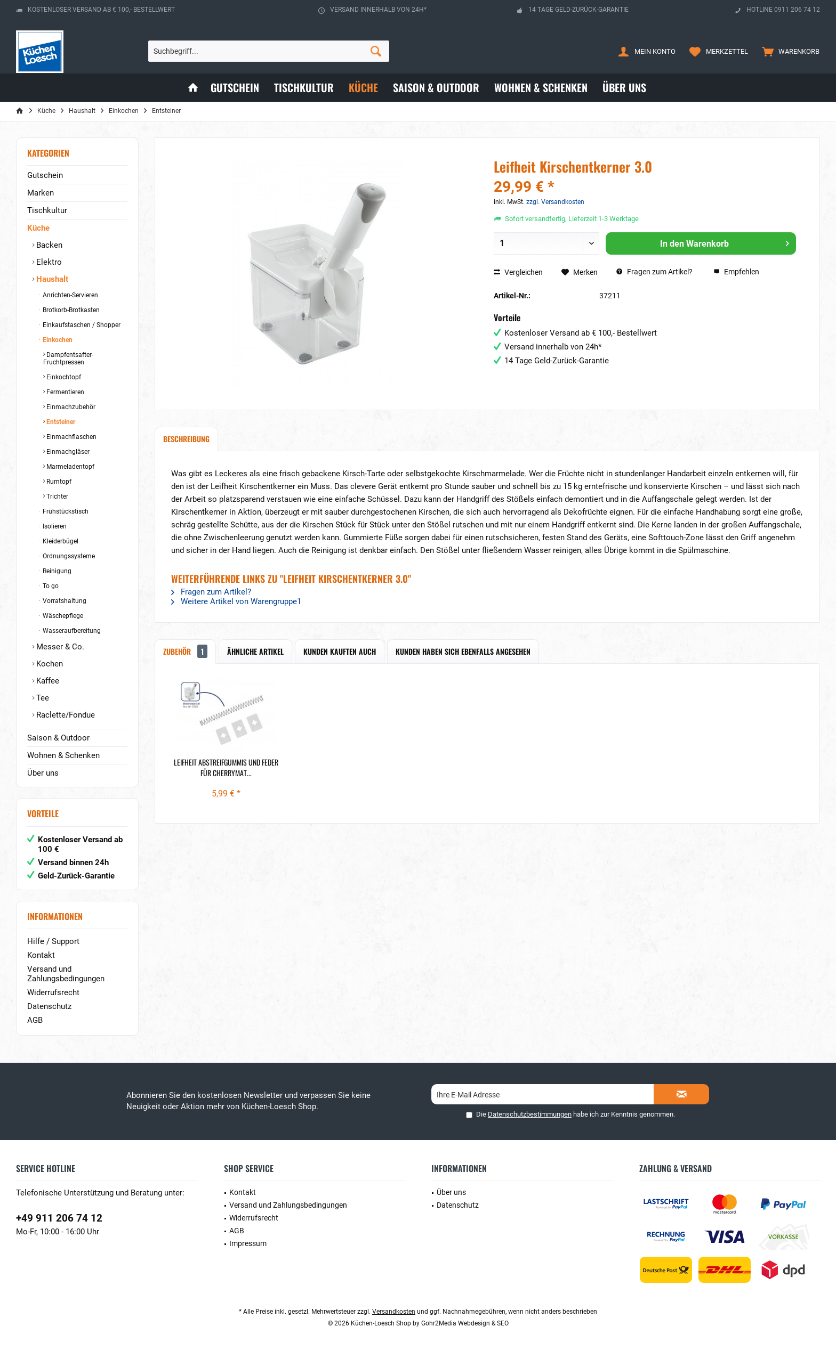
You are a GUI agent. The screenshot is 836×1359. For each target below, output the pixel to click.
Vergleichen (518, 272)
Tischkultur (47, 210)
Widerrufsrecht (53, 992)
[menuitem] (788, 51)
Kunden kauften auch (339, 651)
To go (50, 586)
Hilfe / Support (53, 941)
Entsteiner (60, 422)
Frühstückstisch (65, 511)
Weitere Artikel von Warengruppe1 (236, 601)
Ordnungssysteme (68, 556)
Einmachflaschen (71, 437)
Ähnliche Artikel (255, 651)
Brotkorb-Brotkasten (70, 310)
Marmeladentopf (69, 466)
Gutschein (45, 175)
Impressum (248, 1243)
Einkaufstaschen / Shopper (80, 325)
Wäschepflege (62, 616)
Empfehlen (736, 271)
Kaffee (46, 681)
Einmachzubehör (70, 407)
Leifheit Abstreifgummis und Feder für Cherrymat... (226, 767)
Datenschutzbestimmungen (530, 1114)
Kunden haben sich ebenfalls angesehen (463, 651)
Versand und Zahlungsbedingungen (65, 973)
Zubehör (185, 651)
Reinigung (56, 571)
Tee (41, 698)
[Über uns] (624, 88)
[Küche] (363, 88)
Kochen (48, 664)
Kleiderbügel (59, 541)
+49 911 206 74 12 (59, 1218)
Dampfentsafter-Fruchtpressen (68, 358)
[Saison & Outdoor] (436, 88)
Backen (48, 245)
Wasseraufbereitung (71, 630)
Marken (40, 193)
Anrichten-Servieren (69, 295)
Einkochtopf (63, 377)
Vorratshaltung (63, 601)
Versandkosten (393, 1311)
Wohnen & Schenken (63, 755)
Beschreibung (186, 438)
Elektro (48, 262)
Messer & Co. (59, 647)
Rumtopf (58, 481)
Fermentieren (64, 392)
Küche (38, 228)
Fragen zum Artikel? (654, 271)
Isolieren (54, 526)
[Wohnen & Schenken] (541, 88)
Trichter (56, 496)
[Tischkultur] (304, 88)
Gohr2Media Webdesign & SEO (465, 1323)
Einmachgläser (67, 451)
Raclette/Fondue (64, 715)
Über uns (43, 773)
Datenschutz (49, 1006)
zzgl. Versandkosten (555, 202)
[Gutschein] (235, 88)
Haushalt (51, 279)
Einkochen (57, 340)
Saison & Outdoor (58, 738)
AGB (35, 1020)
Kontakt (41, 955)
